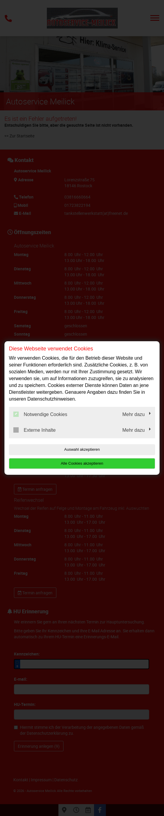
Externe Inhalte (34, 430)
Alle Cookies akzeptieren (82, 463)
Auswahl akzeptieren (82, 449)
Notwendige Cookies (40, 414)
